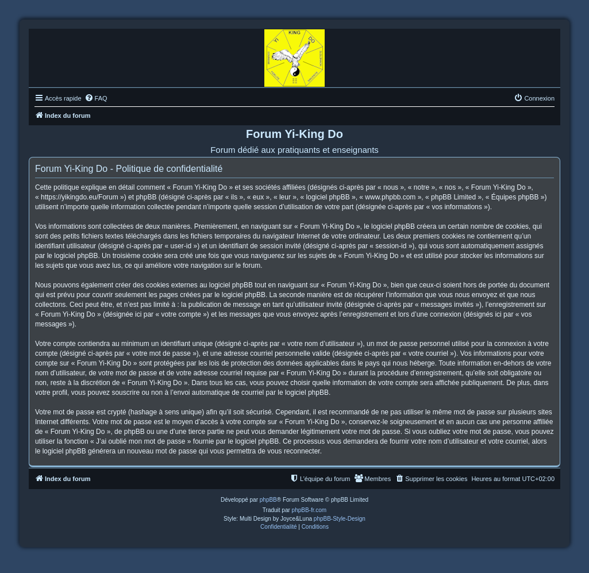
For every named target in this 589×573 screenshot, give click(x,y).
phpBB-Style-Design (339, 519)
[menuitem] (95, 98)
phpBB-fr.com (309, 510)
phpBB (268, 500)
